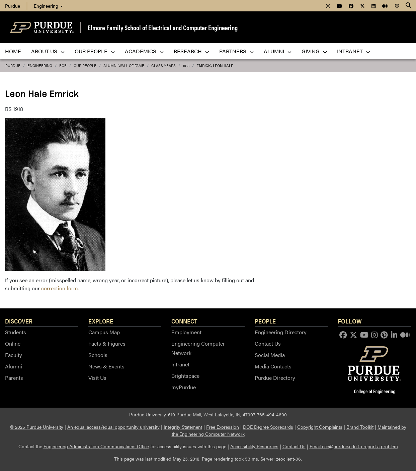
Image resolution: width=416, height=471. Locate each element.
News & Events (106, 366)
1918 (186, 65)
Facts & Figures (107, 343)
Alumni (13, 366)
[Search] (408, 6)
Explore (100, 320)
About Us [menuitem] (48, 51)
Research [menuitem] (191, 51)
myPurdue (183, 387)
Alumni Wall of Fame (123, 65)
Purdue (12, 5)
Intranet (180, 364)
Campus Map (104, 332)
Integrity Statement (183, 426)
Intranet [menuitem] (353, 51)
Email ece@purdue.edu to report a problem (354, 446)
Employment (186, 332)
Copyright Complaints (319, 426)
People (265, 320)
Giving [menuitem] (314, 51)
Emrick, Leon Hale (214, 65)
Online (12, 343)
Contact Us (268, 343)
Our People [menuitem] (95, 51)
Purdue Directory (275, 377)
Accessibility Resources (254, 446)
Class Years (163, 65)
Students (15, 332)
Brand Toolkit (359, 426)
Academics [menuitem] (144, 51)
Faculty (13, 355)
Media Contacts (273, 366)
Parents (14, 377)
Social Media (270, 355)
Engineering (48, 5)
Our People (85, 65)
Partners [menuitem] (236, 51)
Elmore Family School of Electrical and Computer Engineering (163, 27)
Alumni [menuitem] (278, 51)
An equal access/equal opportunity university (113, 426)
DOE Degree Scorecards (268, 426)
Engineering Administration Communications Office (96, 446)
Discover (18, 320)
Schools (97, 355)
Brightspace (185, 375)
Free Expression (222, 426)
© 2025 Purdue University (36, 426)
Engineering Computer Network (198, 348)
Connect (184, 320)
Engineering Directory (281, 332)
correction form (59, 288)
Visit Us (97, 377)
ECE (63, 65)
